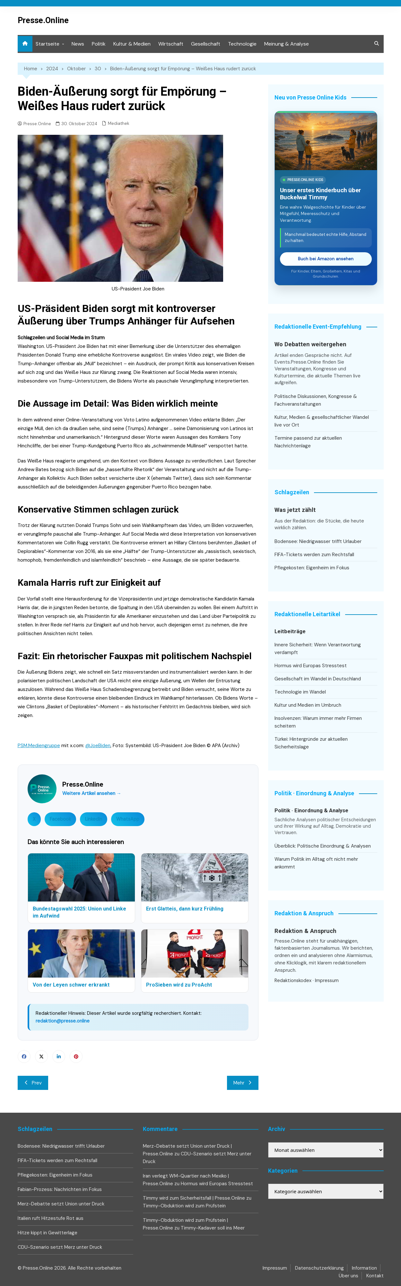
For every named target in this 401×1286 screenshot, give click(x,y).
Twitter (41, 1056)
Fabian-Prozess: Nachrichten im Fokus (60, 1189)
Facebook (60, 819)
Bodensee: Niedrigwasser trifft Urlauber (318, 541)
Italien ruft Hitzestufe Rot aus (50, 1218)
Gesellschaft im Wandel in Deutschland (318, 679)
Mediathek (118, 123)
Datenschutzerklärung (319, 1268)
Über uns (348, 1276)
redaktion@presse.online (63, 1021)
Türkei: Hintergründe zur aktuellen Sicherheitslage (311, 743)
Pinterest (76, 1056)
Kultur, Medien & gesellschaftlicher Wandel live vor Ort (322, 421)
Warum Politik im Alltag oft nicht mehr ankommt (316, 863)
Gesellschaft (205, 43)
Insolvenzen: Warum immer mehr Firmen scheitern (318, 722)
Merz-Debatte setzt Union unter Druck (61, 1204)
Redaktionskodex (293, 980)
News (78, 43)
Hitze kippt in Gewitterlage (47, 1233)
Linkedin (59, 1056)
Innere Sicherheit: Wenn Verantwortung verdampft (318, 649)
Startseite (47, 43)
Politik (99, 43)
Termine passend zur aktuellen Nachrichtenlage (308, 442)
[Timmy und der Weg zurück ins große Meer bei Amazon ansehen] (326, 141)
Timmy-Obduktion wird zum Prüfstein (184, 1206)
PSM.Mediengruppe (39, 745)
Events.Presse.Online (298, 362)
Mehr (242, 1083)
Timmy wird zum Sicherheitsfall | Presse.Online (194, 1198)
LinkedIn (93, 819)
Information (364, 1268)
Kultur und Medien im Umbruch (308, 705)
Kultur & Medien (132, 43)
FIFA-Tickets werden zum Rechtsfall (314, 554)
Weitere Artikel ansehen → (91, 793)
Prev (33, 1083)
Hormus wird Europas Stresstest (311, 665)
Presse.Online (43, 20)
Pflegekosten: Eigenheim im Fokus (312, 568)
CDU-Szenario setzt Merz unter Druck (60, 1247)
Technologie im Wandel (300, 692)
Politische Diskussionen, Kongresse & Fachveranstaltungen (316, 400)
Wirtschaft (170, 43)
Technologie (242, 43)
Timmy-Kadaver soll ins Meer (213, 1228)
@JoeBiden (97, 745)
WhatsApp (127, 819)
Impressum (327, 980)
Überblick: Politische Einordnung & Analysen (323, 846)
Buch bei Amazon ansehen (325, 259)
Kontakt (375, 1276)
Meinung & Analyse (286, 43)
